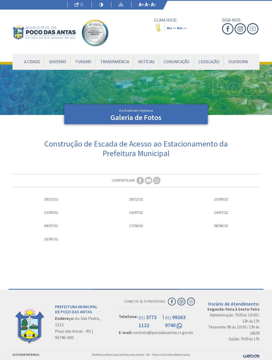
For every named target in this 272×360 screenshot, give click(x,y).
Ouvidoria (238, 61)
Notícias (146, 61)
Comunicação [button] (176, 61)
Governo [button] (57, 61)
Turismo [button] (83, 61)
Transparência (114, 61)
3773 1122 (147, 321)
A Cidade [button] (32, 61)
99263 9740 (175, 321)
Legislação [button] (208, 61)
